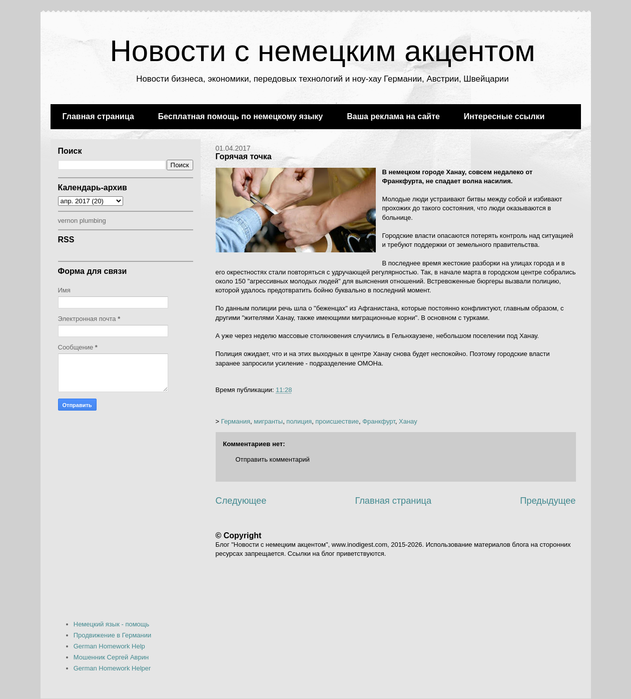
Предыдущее (547, 501)
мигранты (268, 421)
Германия (235, 421)
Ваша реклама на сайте (393, 116)
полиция (299, 421)
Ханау (408, 421)
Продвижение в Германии (113, 635)
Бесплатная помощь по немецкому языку (240, 116)
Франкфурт (378, 421)
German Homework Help (109, 646)
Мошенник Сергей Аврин (111, 657)
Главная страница (98, 116)
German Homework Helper (112, 668)
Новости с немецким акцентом (322, 51)
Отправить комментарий (273, 459)
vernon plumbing (82, 220)
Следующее (241, 501)
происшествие (337, 421)
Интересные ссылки (504, 116)
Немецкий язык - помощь (112, 624)
